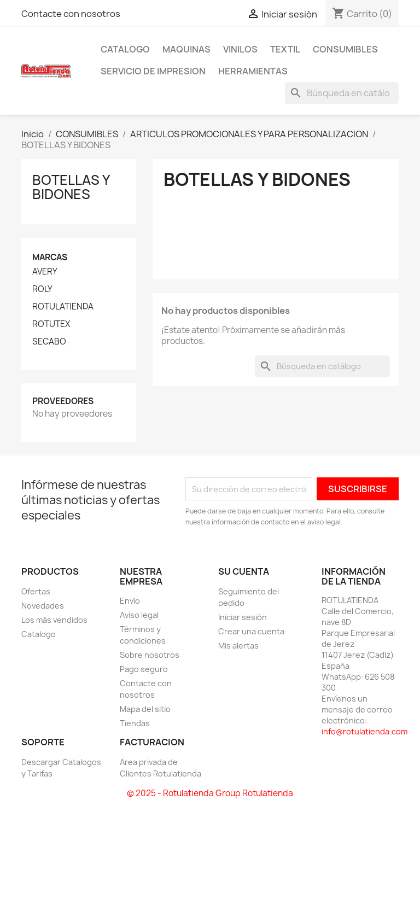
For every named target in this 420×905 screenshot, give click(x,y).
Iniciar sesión (242, 617)
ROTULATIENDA (63, 306)
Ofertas (35, 591)
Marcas (49, 257)
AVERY (44, 271)
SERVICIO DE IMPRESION (153, 71)
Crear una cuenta (251, 631)
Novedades (42, 605)
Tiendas (135, 723)
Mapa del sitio (145, 709)
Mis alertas (238, 645)
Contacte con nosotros (70, 14)
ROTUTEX (51, 324)
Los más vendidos (54, 620)
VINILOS (240, 49)
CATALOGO (125, 49)
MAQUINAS (186, 49)
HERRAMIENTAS (253, 71)
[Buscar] (342, 93)
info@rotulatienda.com (364, 731)
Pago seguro (144, 669)
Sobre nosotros (149, 655)
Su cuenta (243, 571)
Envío (130, 600)
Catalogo (38, 634)
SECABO (49, 341)
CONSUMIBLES (345, 49)
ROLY (42, 289)
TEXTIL (285, 49)
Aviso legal (139, 615)
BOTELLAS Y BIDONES (70, 187)
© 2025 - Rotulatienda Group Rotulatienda (210, 793)
